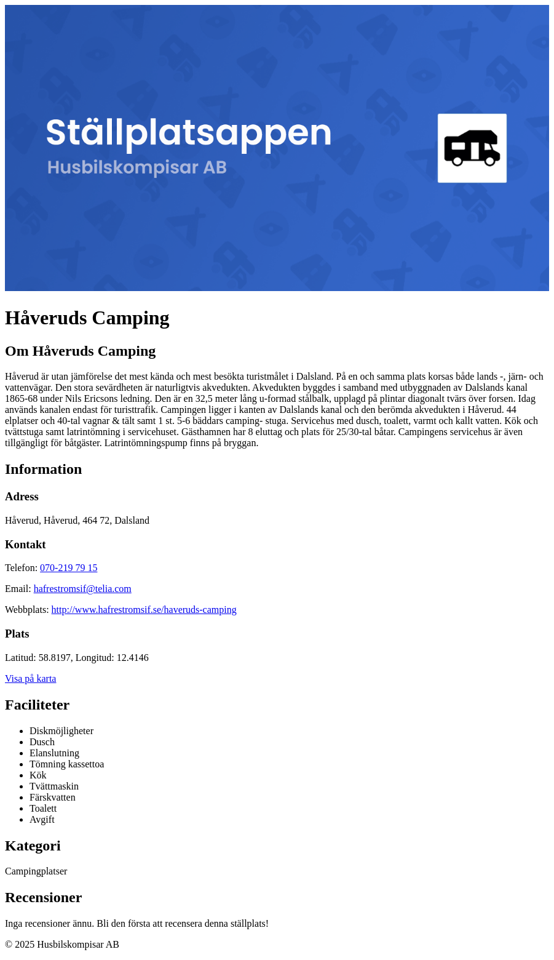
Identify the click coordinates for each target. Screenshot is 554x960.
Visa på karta (30, 678)
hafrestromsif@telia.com (83, 588)
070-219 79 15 (68, 567)
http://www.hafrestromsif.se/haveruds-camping (144, 609)
